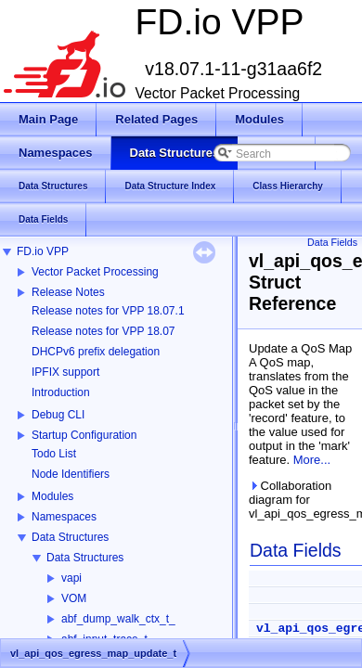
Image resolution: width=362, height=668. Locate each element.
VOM (73, 598)
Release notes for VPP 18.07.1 (108, 310)
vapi (71, 578)
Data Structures (70, 537)
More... (311, 460)
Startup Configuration (84, 435)
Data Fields (332, 242)
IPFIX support (65, 372)
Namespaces (64, 516)
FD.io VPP (43, 251)
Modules (52, 496)
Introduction (61, 392)
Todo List (54, 453)
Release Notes (68, 292)
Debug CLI (58, 414)
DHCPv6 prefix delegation (96, 351)
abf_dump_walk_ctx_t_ (118, 618)
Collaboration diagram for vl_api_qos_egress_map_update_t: (302, 499)
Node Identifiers (71, 474)
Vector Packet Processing (95, 271)
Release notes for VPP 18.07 (103, 331)
